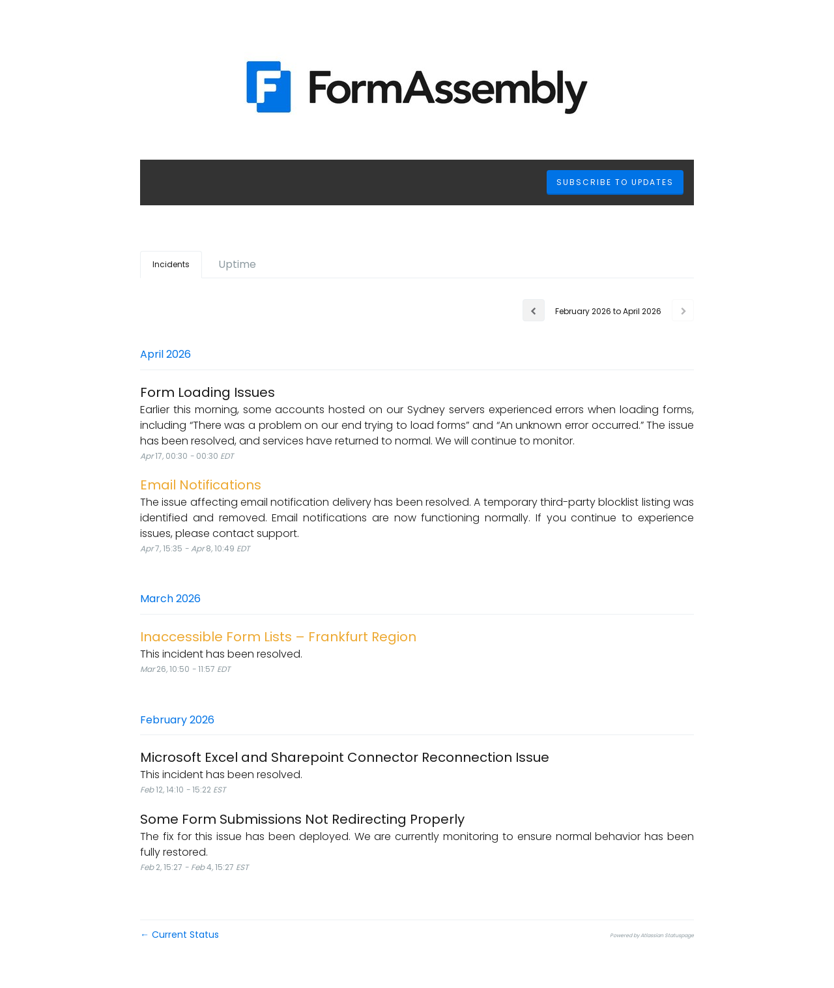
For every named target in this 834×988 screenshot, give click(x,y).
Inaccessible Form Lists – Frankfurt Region (278, 637)
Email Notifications (200, 485)
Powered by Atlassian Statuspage (652, 935)
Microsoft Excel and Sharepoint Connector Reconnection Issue (344, 757)
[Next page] (683, 310)
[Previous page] (534, 310)
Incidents (171, 264)
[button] (615, 182)
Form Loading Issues (207, 392)
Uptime (237, 264)
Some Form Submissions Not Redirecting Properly (302, 819)
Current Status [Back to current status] (179, 934)
